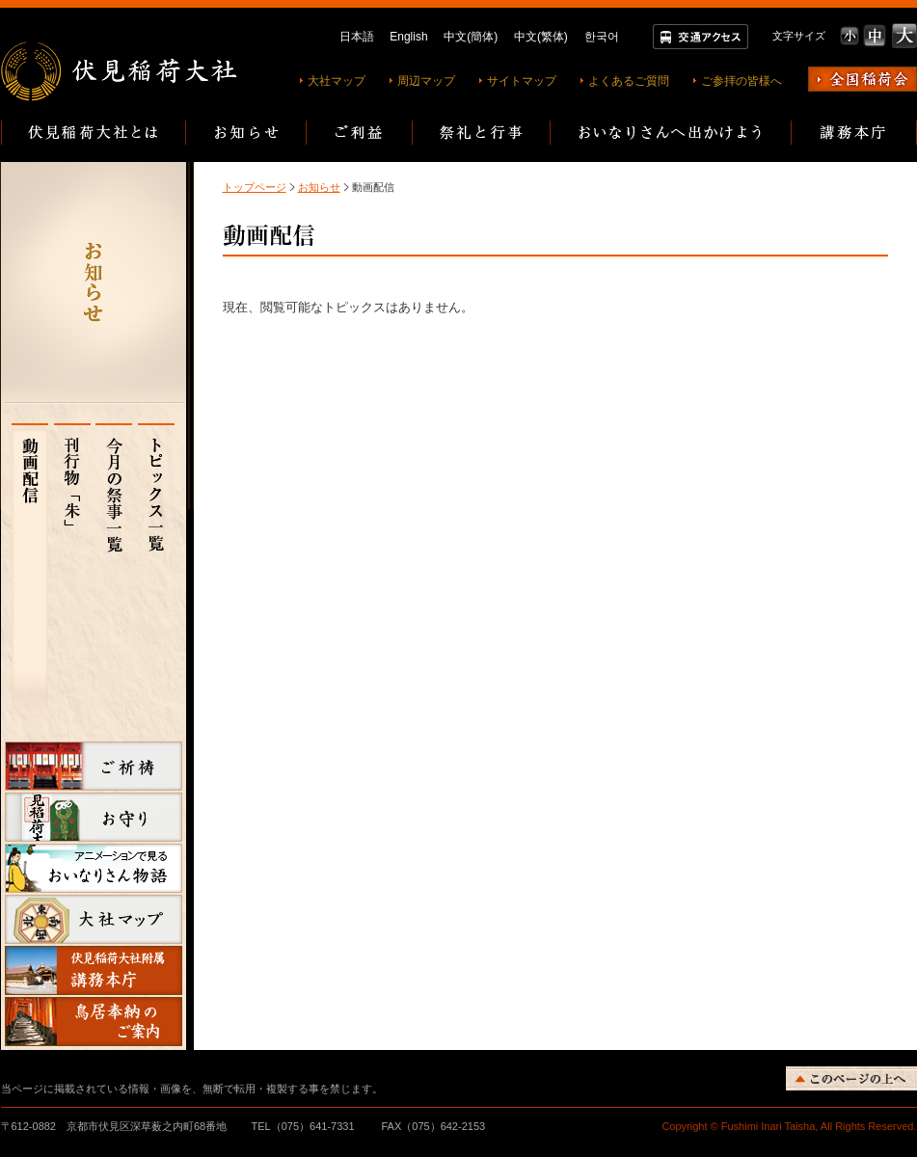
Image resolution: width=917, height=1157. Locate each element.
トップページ (254, 187)
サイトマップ (521, 81)
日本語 (356, 36)
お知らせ (319, 187)
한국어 (601, 36)
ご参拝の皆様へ (741, 81)
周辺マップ (426, 81)
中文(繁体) (541, 36)
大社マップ (336, 81)
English (408, 36)
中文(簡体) (471, 36)
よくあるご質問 (628, 81)
